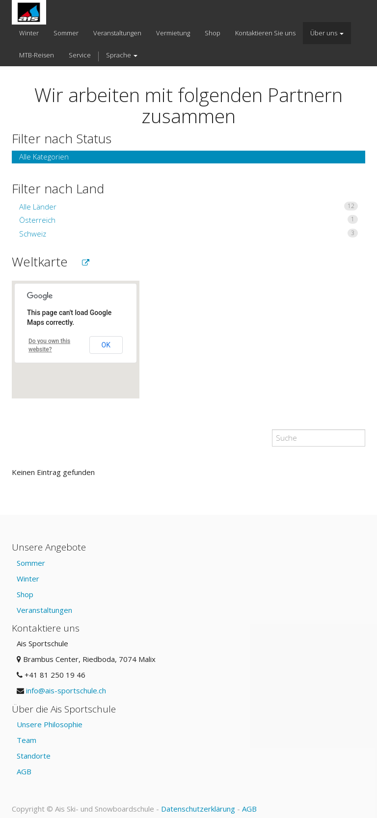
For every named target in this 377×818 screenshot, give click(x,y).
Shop (25, 594)
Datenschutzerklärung (198, 809)
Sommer (31, 563)
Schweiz (188, 233)
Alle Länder (188, 206)
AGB (24, 771)
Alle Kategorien (44, 156)
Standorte (34, 756)
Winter (28, 578)
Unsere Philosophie (49, 724)
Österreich (188, 220)
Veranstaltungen (44, 610)
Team (26, 740)
